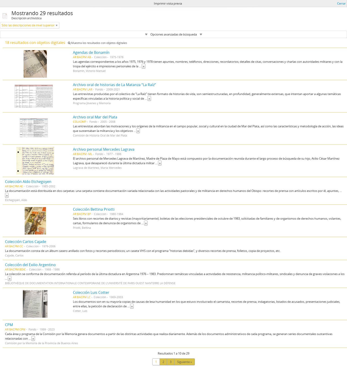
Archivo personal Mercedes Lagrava (103, 149)
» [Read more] (143, 66)
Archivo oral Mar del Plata (95, 117)
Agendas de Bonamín (91, 52)
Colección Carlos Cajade (25, 241)
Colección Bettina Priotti (94, 209)
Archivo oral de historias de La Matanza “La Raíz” (114, 84)
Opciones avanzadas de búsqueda (174, 34)
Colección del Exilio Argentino (30, 264)
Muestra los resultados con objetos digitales (97, 43)
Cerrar (341, 3)
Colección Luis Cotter (91, 292)
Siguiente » (184, 362)
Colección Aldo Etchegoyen (28, 181)
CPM (9, 324)
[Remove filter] (57, 25)
